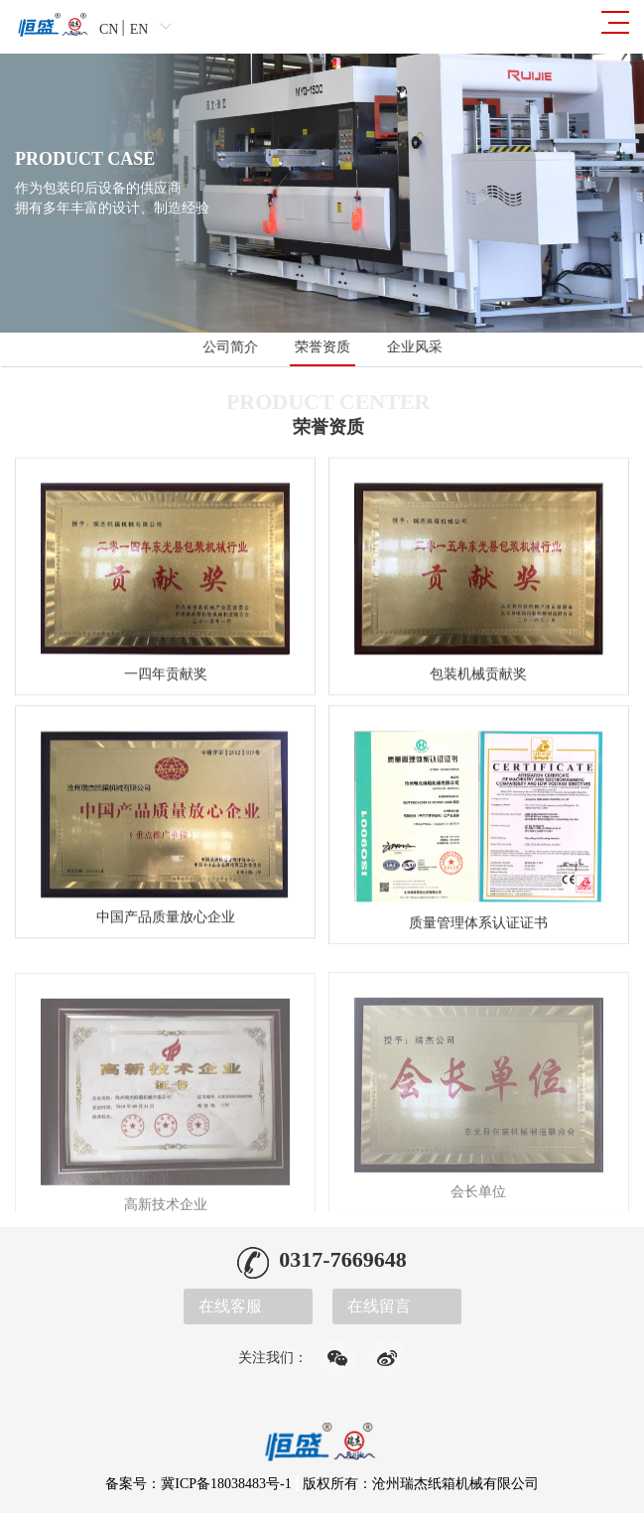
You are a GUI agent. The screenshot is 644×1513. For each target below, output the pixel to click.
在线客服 (230, 1306)
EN (139, 29)
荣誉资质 (322, 347)
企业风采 (414, 347)
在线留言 (379, 1306)
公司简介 (231, 347)
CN (108, 29)
